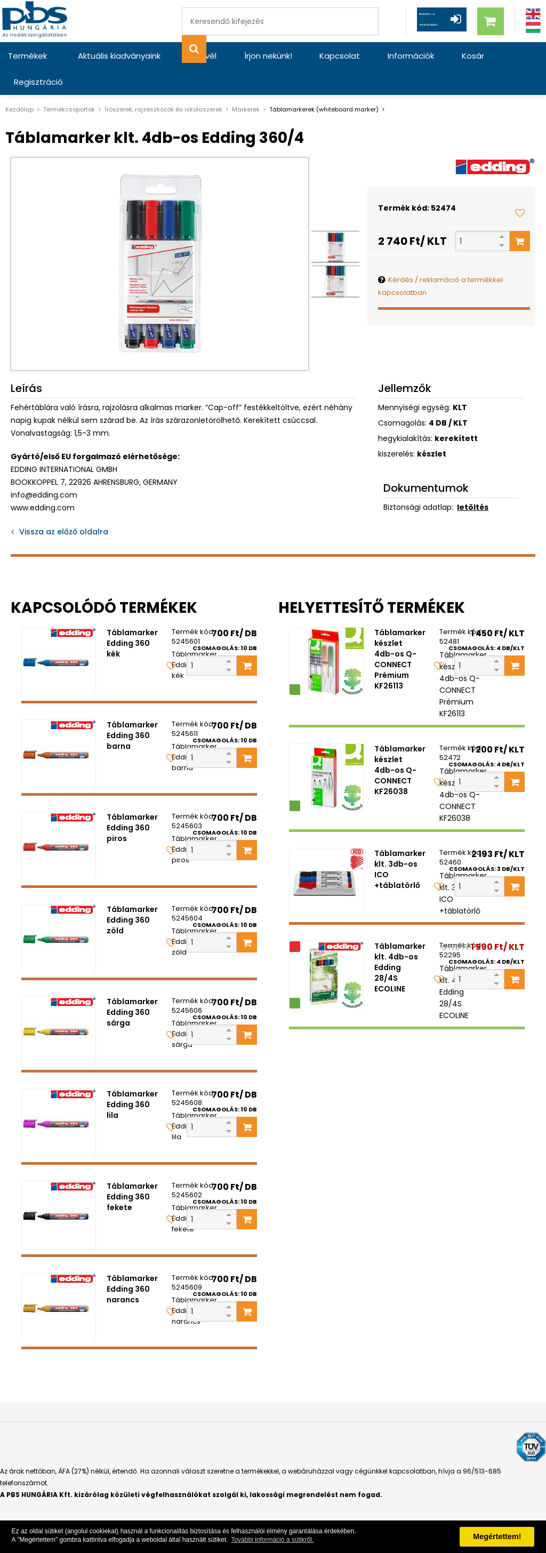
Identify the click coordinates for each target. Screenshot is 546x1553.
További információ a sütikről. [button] (272, 1539)
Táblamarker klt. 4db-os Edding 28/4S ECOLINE (399, 941)
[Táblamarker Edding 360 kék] (58, 635)
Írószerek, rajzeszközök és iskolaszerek (163, 83)
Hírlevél (188, 55)
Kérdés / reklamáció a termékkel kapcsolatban (440, 260)
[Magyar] (533, 27)
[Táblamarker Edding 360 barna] (58, 727)
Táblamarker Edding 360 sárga (132, 986)
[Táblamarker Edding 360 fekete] (58, 1189)
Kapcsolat (306, 55)
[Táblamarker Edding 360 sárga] (58, 1004)
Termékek (27, 55)
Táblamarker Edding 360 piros (132, 802)
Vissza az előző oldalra (63, 505)
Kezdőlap (19, 83)
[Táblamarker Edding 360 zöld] (58, 912)
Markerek (246, 83)
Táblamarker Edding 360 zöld (132, 894)
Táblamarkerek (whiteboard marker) (324, 83)
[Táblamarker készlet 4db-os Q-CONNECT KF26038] (326, 751)
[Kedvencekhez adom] (520, 187)
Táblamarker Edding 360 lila (132, 1078)
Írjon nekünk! (244, 55)
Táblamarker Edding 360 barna (132, 709)
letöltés (472, 481)
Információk (368, 55)
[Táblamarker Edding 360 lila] (58, 1096)
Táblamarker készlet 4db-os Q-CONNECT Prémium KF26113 (399, 633)
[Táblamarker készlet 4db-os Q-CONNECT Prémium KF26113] (326, 635)
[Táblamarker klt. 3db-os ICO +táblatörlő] (326, 856)
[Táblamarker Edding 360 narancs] (58, 1281)
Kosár (421, 55)
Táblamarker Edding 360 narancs (132, 1263)
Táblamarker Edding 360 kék (132, 617)
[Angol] (533, 14)
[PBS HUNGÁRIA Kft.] (37, 21)
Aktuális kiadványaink (114, 55)
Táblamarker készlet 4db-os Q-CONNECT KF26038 (399, 744)
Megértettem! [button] (497, 1536)
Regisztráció (474, 55)
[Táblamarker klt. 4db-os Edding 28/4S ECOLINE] (326, 949)
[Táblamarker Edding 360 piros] (58, 820)
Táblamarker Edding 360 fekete (132, 1171)
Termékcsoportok (69, 83)
